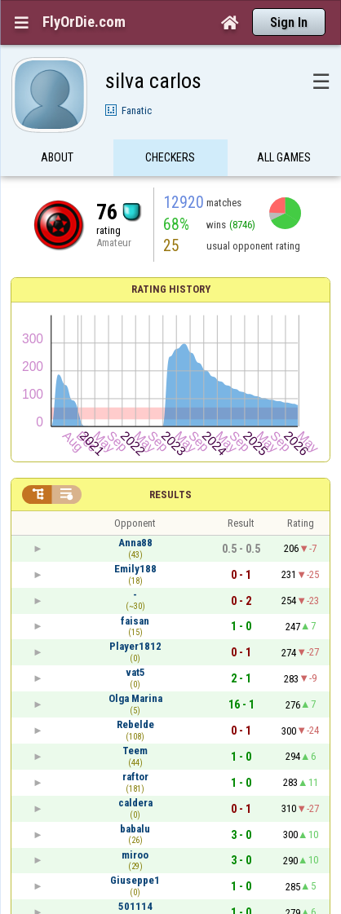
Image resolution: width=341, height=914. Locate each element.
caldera (135, 803)
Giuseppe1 (135, 880)
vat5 (135, 672)
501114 (135, 906)
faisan (135, 621)
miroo (135, 855)
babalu (135, 829)
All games (284, 157)
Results (170, 494)
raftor (135, 776)
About (57, 157)
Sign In (289, 22)
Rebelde (135, 724)
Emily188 (135, 569)
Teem (135, 750)
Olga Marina (135, 698)
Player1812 (135, 646)
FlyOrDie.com (84, 22)
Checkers (170, 157)
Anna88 (135, 542)
